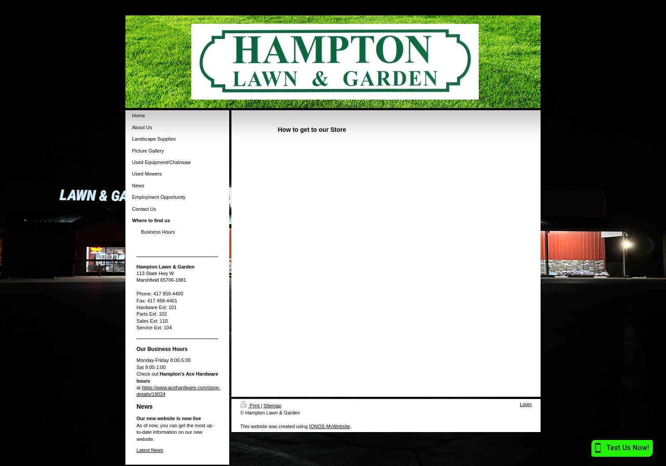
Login (526, 404)
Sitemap (272, 405)
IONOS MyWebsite (329, 426)
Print (250, 405)
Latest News (149, 450)
